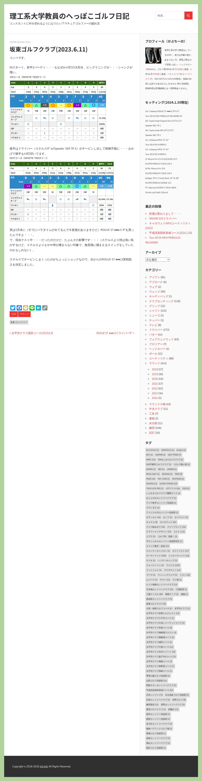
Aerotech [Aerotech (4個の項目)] (167, 450)
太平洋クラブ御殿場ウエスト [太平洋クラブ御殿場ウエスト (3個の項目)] (161, 632)
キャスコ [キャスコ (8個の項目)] (151, 522)
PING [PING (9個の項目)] (178, 474)
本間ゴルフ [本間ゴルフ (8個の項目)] (179, 699)
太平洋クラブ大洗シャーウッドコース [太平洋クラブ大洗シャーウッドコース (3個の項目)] (165, 623)
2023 (13, 314)
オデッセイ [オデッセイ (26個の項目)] (153, 517)
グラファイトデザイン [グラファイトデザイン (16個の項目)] (158, 531)
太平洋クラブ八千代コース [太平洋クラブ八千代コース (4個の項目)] (160, 618)
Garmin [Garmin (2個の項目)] (160, 454)
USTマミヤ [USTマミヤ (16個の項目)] (173, 488)
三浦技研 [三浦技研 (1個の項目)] (181, 589)
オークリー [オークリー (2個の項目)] (181, 517)
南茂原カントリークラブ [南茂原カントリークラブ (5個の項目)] (159, 599)
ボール (153, 353)
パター (153, 334)
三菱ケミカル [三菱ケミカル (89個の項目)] (154, 594)
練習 (152, 427)
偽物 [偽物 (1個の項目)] (184, 594)
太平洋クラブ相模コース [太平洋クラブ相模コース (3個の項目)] (159, 661)
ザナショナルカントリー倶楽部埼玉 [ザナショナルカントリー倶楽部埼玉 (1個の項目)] (164, 541)
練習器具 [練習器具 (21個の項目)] (152, 704)
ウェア (153, 286)
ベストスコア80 (175, 74)
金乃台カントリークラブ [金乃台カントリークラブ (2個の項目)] (159, 723)
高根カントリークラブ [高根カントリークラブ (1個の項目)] (158, 738)
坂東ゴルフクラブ (19, 322)
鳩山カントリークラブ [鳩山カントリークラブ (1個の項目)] (158, 743)
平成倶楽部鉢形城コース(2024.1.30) (170, 232)
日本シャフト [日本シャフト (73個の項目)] (154, 695)
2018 (155, 369)
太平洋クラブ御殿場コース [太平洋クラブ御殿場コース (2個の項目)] (160, 637)
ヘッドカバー (157, 348)
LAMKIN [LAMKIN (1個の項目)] (172, 469)
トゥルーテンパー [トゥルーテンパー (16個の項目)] (179, 555)
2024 (155, 397)
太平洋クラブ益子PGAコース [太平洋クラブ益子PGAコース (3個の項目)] (161, 656)
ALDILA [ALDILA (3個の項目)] (181, 450)
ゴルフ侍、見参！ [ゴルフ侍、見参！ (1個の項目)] (167, 536)
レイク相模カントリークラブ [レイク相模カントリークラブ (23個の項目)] (161, 584)
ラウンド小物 (157, 404)
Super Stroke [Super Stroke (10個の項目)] (168, 483)
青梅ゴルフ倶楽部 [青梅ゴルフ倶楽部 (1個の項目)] (156, 733)
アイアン (154, 277)
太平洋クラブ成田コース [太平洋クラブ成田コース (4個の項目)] (159, 642)
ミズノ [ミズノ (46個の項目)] (185, 575)
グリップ (154, 306)
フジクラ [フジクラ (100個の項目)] (173, 565)
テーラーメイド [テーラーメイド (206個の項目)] (156, 555)
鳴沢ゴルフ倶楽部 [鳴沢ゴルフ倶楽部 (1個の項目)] (156, 748)
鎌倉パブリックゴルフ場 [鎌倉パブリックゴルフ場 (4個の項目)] (159, 728)
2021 (155, 383)
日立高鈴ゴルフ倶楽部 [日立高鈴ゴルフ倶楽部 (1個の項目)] (177, 695)
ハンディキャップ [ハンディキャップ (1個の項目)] (167, 560)
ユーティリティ (158, 358)
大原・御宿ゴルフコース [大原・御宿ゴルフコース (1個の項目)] (159, 608)
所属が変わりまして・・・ (165, 213)
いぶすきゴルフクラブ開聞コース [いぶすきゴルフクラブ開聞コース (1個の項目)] (163, 493)
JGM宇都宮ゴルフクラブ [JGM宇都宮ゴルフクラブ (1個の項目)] (158, 464)
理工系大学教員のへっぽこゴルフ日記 (69, 16)
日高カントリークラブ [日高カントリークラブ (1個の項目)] (158, 699)
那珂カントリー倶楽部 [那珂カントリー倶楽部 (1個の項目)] (158, 714)
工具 (152, 413)
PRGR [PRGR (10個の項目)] (150, 478)
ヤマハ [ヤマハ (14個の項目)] (165, 579)
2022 (155, 388)
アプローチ (156, 282)
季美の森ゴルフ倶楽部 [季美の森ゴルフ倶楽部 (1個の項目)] (158, 675)
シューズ (154, 315)
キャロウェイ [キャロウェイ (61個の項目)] (168, 522)
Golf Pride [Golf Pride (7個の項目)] (174, 454)
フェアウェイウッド (161, 339)
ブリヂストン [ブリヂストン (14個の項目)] (172, 570)
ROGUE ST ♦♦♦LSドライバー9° (114, 333)
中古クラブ (156, 408)
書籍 (152, 418)
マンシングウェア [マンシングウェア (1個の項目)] (167, 575)
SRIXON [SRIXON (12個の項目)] (151, 483)
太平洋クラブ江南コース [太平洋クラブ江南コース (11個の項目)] (159, 647)
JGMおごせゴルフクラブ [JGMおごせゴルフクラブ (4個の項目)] (170, 459)
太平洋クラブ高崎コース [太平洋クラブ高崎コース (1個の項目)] (159, 671)
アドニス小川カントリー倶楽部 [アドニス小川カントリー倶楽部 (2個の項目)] (162, 512)
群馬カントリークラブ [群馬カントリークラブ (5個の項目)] (173, 704)
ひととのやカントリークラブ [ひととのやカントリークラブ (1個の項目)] (161, 498)
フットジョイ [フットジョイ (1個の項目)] (154, 570)
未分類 (153, 423)
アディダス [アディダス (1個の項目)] (153, 507)
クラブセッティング (161, 301)
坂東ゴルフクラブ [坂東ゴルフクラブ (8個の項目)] (156, 603)
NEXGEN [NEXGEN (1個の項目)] (167, 474)
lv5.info (44, 766)
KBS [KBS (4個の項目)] (161, 469)
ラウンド (24, 314)
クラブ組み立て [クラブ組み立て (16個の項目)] (155, 527)
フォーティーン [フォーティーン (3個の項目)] (155, 565)
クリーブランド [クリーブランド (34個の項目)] (176, 527)
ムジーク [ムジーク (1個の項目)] (151, 579)
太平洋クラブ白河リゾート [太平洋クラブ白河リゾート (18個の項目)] (160, 651)
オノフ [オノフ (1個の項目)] (167, 517)
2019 (155, 374)
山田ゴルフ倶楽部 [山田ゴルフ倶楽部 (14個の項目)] (156, 680)
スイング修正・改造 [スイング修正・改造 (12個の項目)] (157, 546)
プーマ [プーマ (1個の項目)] (150, 575)
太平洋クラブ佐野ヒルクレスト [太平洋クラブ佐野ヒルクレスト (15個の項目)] (162, 613)
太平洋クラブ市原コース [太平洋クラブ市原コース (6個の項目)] (159, 627)
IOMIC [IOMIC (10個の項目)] (151, 459)
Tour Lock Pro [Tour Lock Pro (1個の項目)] (155, 488)
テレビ (153, 325)
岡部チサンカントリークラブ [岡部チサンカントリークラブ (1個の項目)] (161, 685)
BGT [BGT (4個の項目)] (149, 454)
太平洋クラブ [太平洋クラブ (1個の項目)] (182, 608)
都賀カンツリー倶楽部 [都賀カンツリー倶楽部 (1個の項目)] (158, 719)
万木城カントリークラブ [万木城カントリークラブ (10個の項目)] (159, 589)
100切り (180, 69)
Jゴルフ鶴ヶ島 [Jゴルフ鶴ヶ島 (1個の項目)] (182, 464)
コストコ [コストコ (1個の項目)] (179, 531)
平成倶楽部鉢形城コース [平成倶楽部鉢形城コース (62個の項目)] (159, 690)
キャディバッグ (158, 296)
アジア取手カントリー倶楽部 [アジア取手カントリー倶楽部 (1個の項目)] (161, 503)
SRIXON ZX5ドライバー (163, 218)
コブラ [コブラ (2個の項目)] (150, 536)
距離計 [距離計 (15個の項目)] (173, 709)
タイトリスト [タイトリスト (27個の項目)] (180, 550)
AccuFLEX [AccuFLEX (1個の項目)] (152, 450)
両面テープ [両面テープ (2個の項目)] (171, 594)
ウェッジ (154, 291)
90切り (158, 74)
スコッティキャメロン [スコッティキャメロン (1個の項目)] (158, 550)
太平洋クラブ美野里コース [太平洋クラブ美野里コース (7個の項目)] (160, 666)
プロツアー (156, 344)
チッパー (154, 320)
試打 (152, 432)
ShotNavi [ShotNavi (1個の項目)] (178, 478)
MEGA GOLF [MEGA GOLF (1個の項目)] (153, 474)
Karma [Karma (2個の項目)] (151, 469)
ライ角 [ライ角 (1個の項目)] (177, 579)
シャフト (154, 310)
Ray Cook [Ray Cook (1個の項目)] (164, 478)
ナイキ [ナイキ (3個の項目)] (150, 560)
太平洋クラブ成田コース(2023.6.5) (32, 333)
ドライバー (156, 329)
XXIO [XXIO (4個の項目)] (186, 488)
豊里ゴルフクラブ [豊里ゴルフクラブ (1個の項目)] (156, 709)
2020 (155, 378)
